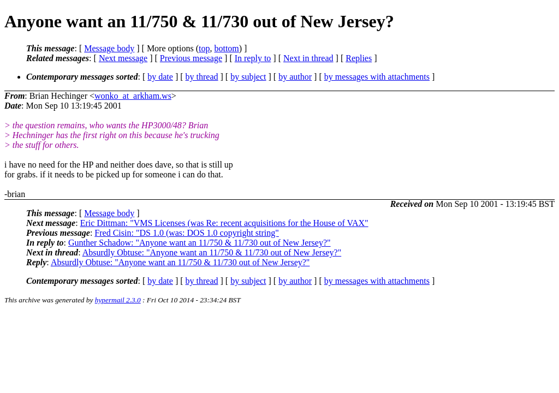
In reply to (253, 58)
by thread (202, 76)
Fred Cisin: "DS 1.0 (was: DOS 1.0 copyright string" (186, 232)
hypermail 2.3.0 (118, 300)
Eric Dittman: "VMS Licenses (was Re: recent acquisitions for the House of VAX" (224, 223)
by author (295, 76)
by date (160, 76)
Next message (123, 58)
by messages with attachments (377, 76)
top (204, 48)
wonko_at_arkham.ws (132, 95)
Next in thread (308, 58)
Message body (109, 48)
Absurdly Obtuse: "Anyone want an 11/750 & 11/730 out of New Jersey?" (211, 252)
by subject (248, 76)
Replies (359, 58)
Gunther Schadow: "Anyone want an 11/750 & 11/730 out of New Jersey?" (199, 242)
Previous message (191, 58)
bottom (226, 48)
